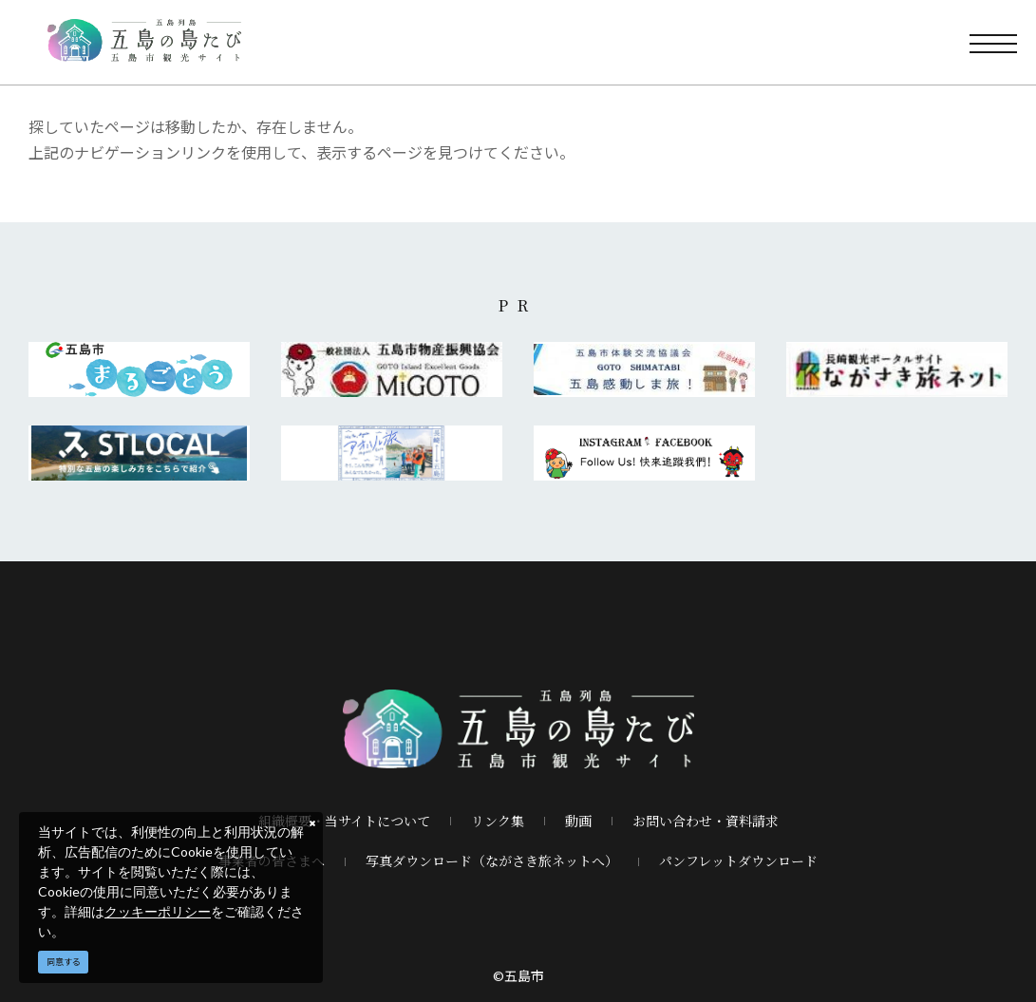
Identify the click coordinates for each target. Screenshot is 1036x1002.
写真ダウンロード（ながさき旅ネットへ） (492, 860)
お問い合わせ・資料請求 (705, 820)
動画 (578, 820)
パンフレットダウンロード (738, 860)
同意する (64, 961)
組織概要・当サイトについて (344, 820)
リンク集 (497, 820)
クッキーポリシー (157, 911)
